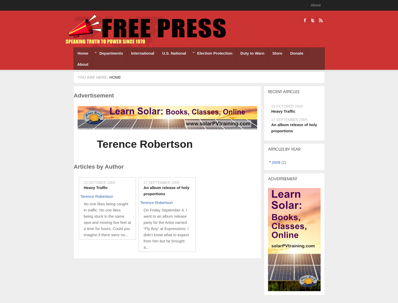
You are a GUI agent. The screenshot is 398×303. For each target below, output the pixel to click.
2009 (276, 162)
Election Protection (211, 53)
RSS (321, 20)
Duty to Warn (252, 53)
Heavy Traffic (96, 187)
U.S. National (174, 53)
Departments (107, 53)
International (142, 53)
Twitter (313, 20)
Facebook (305, 20)
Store (277, 53)
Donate (296, 53)
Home (83, 53)
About (316, 5)
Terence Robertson (145, 144)
